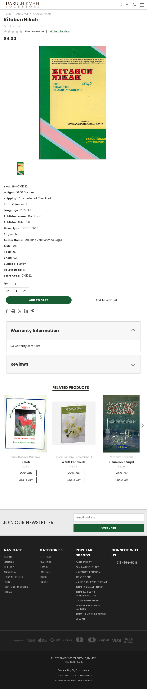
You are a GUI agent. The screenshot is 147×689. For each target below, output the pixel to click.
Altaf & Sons (83, 577)
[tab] (73, 330)
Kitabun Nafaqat (121, 462)
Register (22, 587)
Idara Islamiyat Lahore (89, 587)
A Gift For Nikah (73, 462)
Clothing (45, 557)
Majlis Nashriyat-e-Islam (91, 582)
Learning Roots (13, 577)
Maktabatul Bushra (88, 572)
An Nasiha (10, 572)
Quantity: (10, 283)
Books (43, 577)
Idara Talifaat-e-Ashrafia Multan (86, 593)
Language (46, 572)
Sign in (8, 587)
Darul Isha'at (84, 562)
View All (80, 619)
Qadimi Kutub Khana (87, 600)
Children (9, 567)
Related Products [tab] (70, 387)
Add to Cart (25, 479)
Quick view (26, 472)
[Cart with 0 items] (135, 4)
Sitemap (8, 592)
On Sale (44, 582)
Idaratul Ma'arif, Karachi (91, 614)
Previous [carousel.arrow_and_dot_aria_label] (4, 425)
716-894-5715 (127, 563)
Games (44, 567)
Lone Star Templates (80, 675)
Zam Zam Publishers (87, 567)
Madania (9, 562)
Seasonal (45, 562)
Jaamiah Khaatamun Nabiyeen (88, 607)
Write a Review (59, 31)
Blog (7, 582)
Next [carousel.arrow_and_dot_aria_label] (142, 425)
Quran (8, 557)
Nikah (25, 462)
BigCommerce (80, 670)
